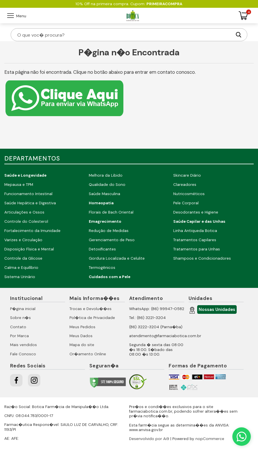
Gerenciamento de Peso (112, 239)
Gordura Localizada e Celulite (117, 258)
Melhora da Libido (106, 175)
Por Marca (19, 335)
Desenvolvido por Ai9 (149, 438)
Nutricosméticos (189, 193)
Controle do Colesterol (26, 221)
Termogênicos (102, 267)
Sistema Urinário (19, 276)
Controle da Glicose (23, 258)
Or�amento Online (87, 354)
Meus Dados (81, 335)
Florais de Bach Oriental (111, 212)
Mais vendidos (23, 344)
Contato (18, 326)
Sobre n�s (20, 317)
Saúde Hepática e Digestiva (30, 203)
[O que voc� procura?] (124, 35)
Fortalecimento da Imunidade (32, 230)
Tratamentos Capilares (194, 239)
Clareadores (184, 184)
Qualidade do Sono (107, 184)
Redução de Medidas (109, 230)
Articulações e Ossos (24, 212)
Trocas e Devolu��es (90, 308)
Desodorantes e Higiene (195, 212)
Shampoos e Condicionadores (202, 258)
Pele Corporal (186, 203)
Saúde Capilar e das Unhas (199, 221)
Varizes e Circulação (23, 239)
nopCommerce (209, 438)
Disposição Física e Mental (29, 249)
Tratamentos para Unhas (196, 249)
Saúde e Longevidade (25, 175)
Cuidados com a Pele (109, 276)
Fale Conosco (23, 354)
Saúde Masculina (104, 193)
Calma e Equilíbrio (21, 267)
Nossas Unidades (216, 310)
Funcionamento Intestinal (28, 193)
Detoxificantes (102, 249)
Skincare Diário (187, 175)
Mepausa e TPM (18, 184)
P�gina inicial (22, 308)
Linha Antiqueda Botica (195, 230)
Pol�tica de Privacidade (92, 317)
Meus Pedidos (82, 326)
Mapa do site (81, 344)
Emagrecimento (105, 221)
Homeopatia (101, 203)
